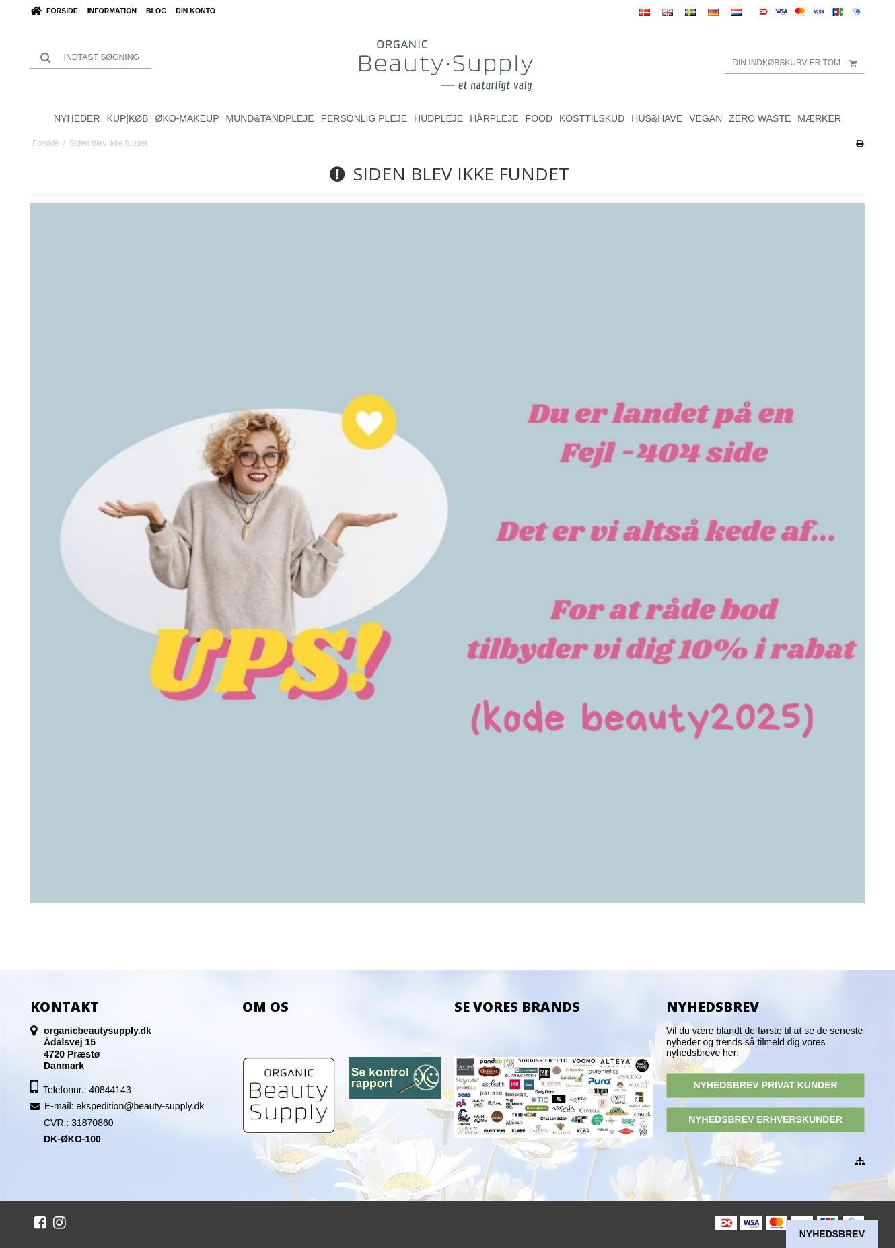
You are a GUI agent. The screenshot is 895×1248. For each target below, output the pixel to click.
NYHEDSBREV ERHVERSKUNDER (765, 1119)
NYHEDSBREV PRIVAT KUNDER (765, 1085)
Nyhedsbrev (832, 1233)
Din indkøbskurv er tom (798, 63)
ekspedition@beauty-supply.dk (140, 1106)
